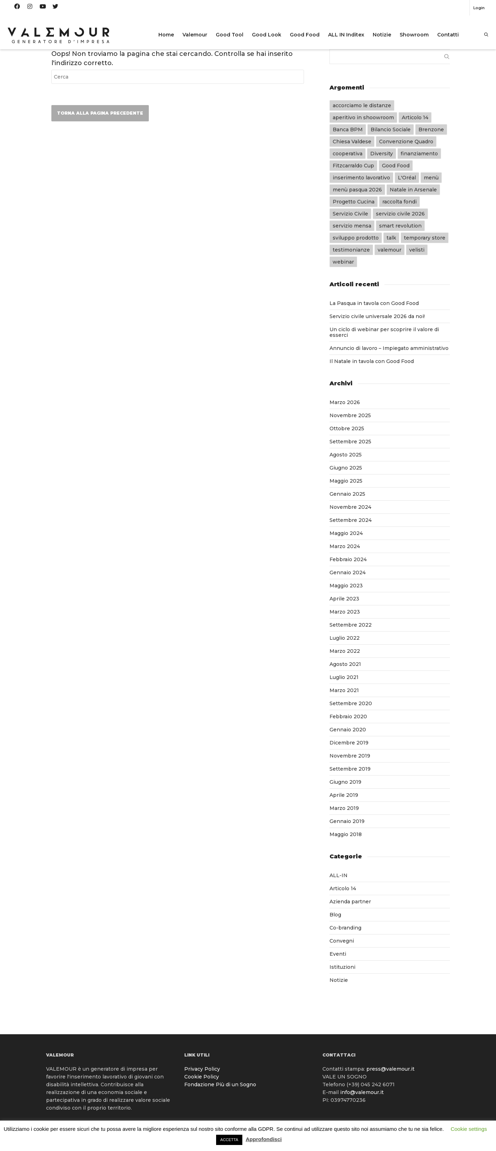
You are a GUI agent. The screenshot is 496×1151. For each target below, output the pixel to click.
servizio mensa (352, 226)
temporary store (424, 238)
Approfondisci (264, 1139)
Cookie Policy (201, 1077)
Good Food (305, 34)
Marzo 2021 (344, 690)
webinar (343, 262)
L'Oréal (407, 177)
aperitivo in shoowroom (363, 117)
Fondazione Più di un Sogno (220, 1084)
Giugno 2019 (345, 782)
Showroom (414, 34)
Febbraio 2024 (348, 559)
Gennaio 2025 (347, 494)
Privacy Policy (202, 1069)
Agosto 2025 (345, 454)
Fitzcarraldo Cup (353, 165)
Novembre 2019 (349, 756)
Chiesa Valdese (352, 141)
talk (391, 238)
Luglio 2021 (344, 677)
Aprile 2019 (343, 795)
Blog (335, 914)
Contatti (448, 34)
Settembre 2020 (350, 703)
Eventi (337, 954)
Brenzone (431, 129)
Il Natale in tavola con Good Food (371, 361)
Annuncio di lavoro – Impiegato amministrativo (389, 348)
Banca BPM (348, 129)
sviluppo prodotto (356, 238)
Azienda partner (350, 901)
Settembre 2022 (350, 625)
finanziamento (419, 153)
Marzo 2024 (344, 546)
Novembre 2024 (350, 507)
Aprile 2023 (344, 598)
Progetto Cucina (353, 201)
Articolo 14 (415, 117)
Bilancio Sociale (391, 129)
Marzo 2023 (344, 612)
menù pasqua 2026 (357, 189)
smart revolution (400, 226)
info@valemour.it (362, 1092)
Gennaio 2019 (347, 821)
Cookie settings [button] (469, 1129)
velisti (416, 250)
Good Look (266, 34)
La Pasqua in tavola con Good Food (374, 303)
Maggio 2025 (345, 481)
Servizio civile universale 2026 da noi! (377, 316)
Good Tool (229, 34)
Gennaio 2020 (347, 729)
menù (431, 177)
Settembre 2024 (350, 520)
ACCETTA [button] (229, 1140)
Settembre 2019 (350, 769)
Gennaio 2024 (347, 572)
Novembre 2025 (350, 415)
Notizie (382, 34)
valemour (389, 250)
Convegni (341, 941)
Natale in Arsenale (413, 189)
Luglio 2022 (344, 638)
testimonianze (351, 250)
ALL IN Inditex (346, 34)
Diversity (381, 153)
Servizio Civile (350, 214)
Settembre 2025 (350, 441)
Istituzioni (342, 967)
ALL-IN (338, 875)
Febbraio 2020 (348, 716)
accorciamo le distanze (362, 105)
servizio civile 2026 (400, 214)
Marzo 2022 (344, 651)
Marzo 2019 (344, 808)
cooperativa (347, 153)
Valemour (194, 34)
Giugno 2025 (345, 468)
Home (166, 34)
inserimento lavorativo (361, 177)
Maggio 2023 (346, 585)
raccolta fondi (399, 201)
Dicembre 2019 (348, 742)
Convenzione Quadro (406, 141)
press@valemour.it (390, 1069)
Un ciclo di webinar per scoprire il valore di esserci (384, 332)
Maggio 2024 (346, 533)
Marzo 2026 (344, 402)
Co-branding (345, 928)
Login (479, 7)
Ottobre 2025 (346, 428)
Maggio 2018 (345, 834)
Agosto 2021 (345, 664)
